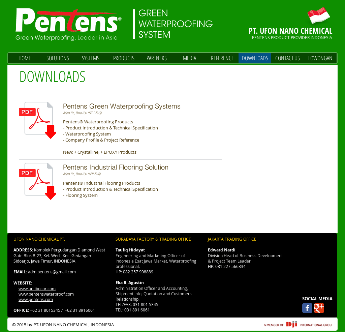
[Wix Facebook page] (307, 308)
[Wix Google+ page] (319, 308)
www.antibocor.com (37, 288)
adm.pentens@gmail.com (52, 271)
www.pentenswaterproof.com (46, 294)
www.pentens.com (36, 299)
